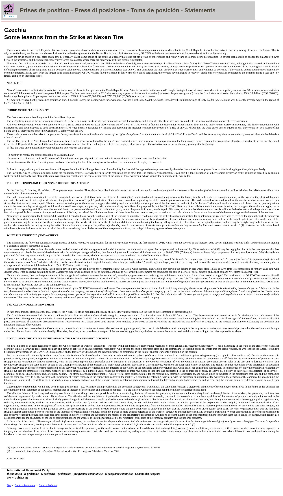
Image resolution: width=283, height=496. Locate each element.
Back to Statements (25, 485)
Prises (28, 10)
